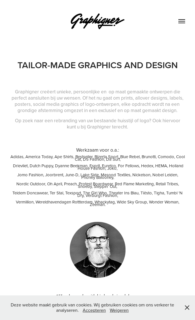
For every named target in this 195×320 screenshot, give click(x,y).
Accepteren (94, 310)
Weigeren (119, 310)
